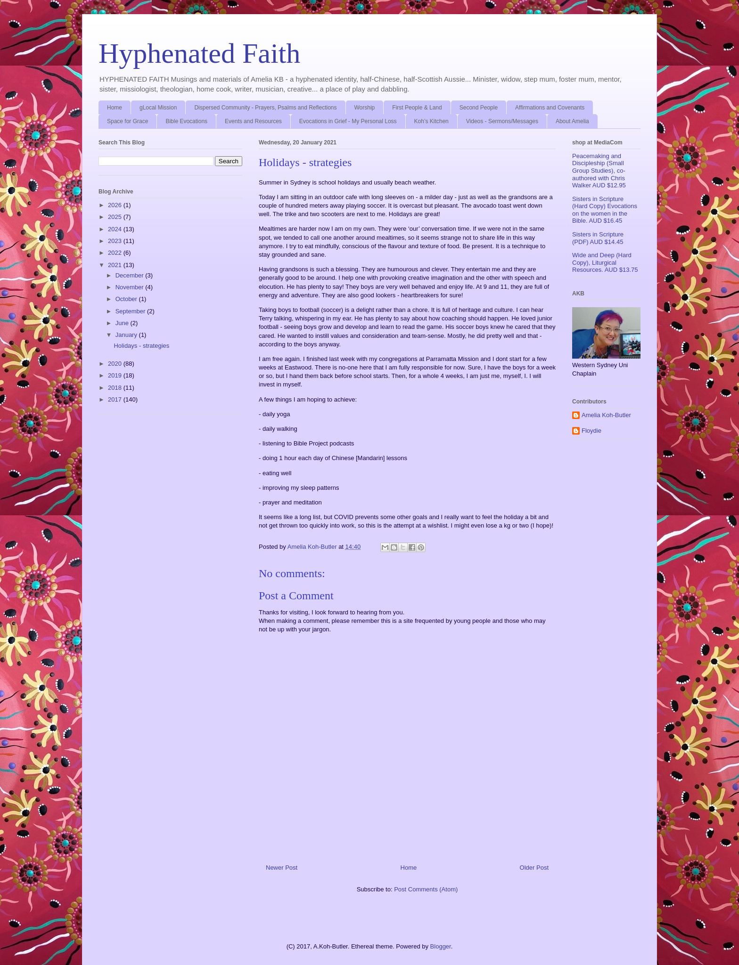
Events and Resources (253, 121)
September (131, 311)
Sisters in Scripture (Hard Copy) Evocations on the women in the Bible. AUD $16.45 (604, 210)
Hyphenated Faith (199, 53)
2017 (115, 399)
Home (114, 107)
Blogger (440, 946)
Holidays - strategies (141, 345)
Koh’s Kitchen (431, 121)
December (130, 275)
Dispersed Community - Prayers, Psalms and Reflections (265, 107)
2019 (115, 375)
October (127, 298)
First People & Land (417, 107)
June (123, 323)
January (127, 334)
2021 (115, 265)
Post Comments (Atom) (426, 889)
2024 (115, 229)
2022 (115, 252)
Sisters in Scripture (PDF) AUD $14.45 (598, 238)
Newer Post (281, 867)
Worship (364, 107)
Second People (479, 107)
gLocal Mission (158, 107)
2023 (115, 240)
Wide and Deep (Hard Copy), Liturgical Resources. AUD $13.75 (605, 262)
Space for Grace (127, 121)
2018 (115, 387)
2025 (115, 216)
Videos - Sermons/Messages (502, 121)
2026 (115, 205)
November (130, 287)
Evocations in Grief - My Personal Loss (348, 121)
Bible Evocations (186, 121)
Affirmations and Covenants (549, 107)
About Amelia (572, 121)
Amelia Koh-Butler (606, 415)
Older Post (534, 867)
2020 (115, 363)
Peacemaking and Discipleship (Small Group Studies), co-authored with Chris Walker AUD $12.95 (599, 170)
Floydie (591, 430)
